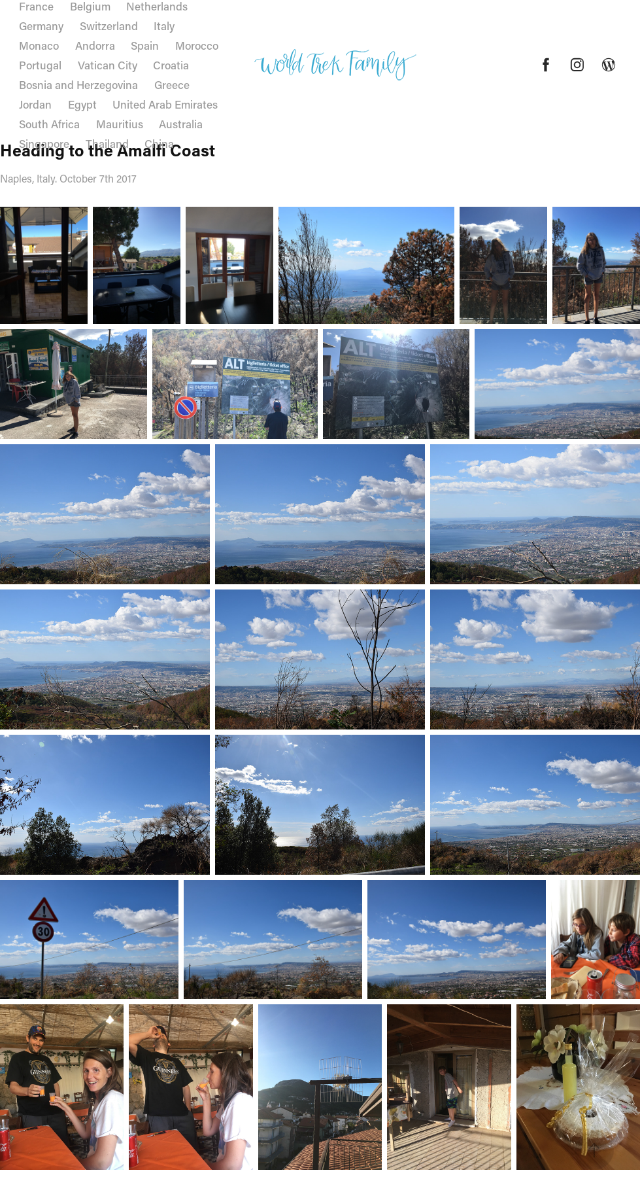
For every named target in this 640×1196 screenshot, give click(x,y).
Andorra (95, 45)
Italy (164, 25)
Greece (172, 84)
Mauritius (119, 123)
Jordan (35, 104)
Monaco (39, 45)
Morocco (196, 45)
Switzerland (109, 25)
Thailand (107, 143)
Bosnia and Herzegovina (78, 84)
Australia (181, 123)
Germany (41, 25)
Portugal (40, 65)
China (159, 143)
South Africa (49, 123)
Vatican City (107, 65)
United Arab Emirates (165, 104)
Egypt (82, 104)
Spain (145, 45)
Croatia (171, 65)
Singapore (44, 143)
